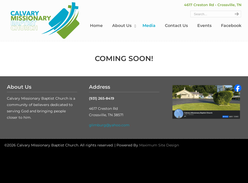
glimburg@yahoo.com (109, 125)
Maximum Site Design (159, 145)
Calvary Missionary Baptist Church (45, 21)
